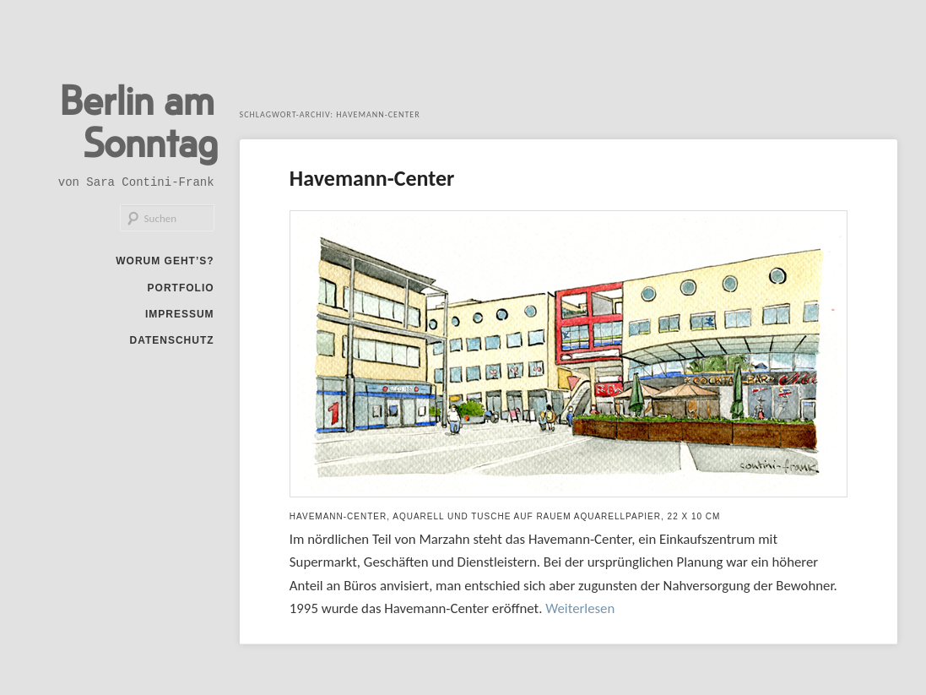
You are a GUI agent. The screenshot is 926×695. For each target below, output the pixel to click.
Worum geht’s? (165, 261)
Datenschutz (171, 340)
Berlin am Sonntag (139, 119)
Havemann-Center (372, 178)
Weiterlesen (580, 608)
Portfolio (181, 288)
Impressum (179, 314)
